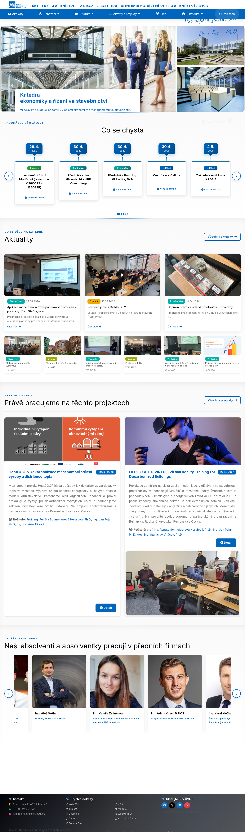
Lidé (161, 14)
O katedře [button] (191, 14)
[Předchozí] (8, 216)
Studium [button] (83, 14)
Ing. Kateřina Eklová (30, 571)
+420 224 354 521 (24, 808)
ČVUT (70, 818)
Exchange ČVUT (125, 818)
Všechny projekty (222, 447)
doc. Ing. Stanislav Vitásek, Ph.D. (159, 581)
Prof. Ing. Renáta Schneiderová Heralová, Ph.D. (58, 566)
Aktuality (15, 14)
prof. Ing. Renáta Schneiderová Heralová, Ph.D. (179, 576)
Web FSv (72, 804)
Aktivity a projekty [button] (123, 14)
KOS (119, 804)
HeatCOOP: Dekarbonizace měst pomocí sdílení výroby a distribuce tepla (50, 520)
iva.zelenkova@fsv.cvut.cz (29, 813)
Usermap (72, 813)
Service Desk (75, 823)
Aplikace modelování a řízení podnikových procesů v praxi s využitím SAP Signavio (41, 356)
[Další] (236, 216)
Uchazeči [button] (48, 14)
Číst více (14, 373)
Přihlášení (227, 14)
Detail (106, 654)
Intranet (71, 808)
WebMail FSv (123, 813)
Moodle (121, 808)
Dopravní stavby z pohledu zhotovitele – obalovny (200, 354)
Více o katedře (122, 142)
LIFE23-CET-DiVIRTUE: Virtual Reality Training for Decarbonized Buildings (172, 520)
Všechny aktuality (222, 283)
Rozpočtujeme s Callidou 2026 (107, 354)
